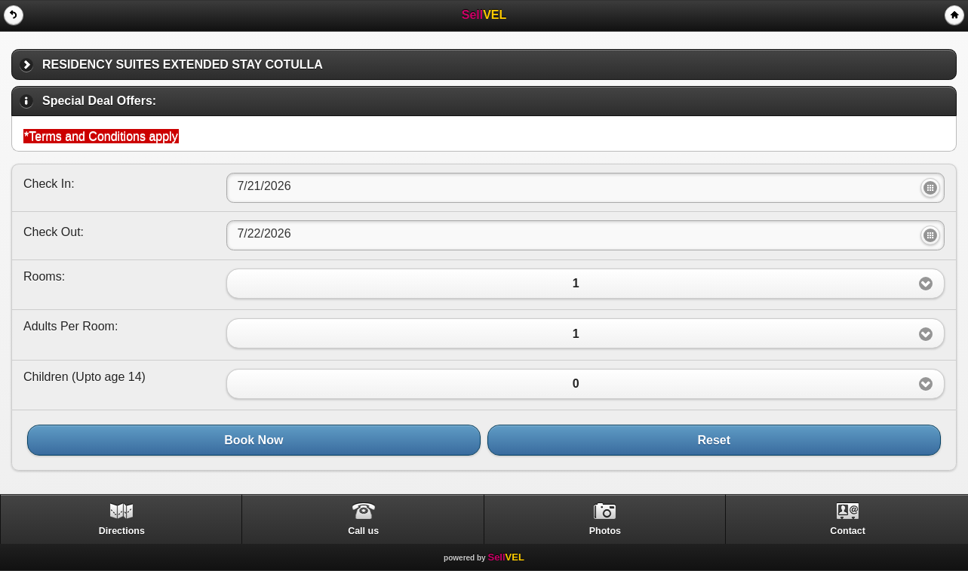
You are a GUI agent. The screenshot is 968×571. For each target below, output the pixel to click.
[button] (585, 284)
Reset (714, 439)
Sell (505, 557)
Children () (84, 376)
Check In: (49, 183)
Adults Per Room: (70, 326)
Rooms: (44, 276)
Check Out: (53, 232)
